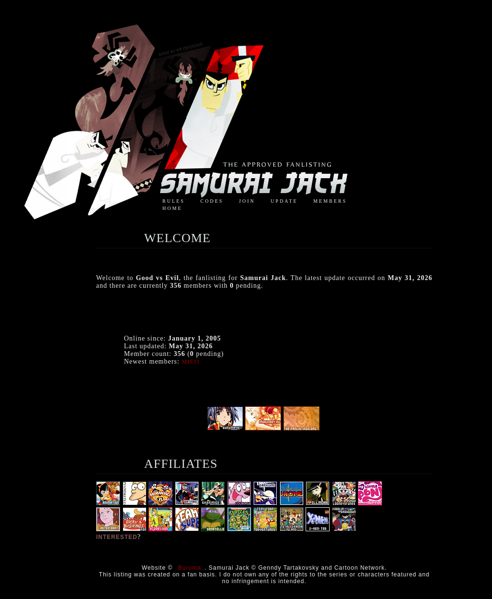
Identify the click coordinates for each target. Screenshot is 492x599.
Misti (191, 361)
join (247, 201)
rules (173, 201)
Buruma (189, 567)
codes (211, 201)
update (284, 201)
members (330, 201)
